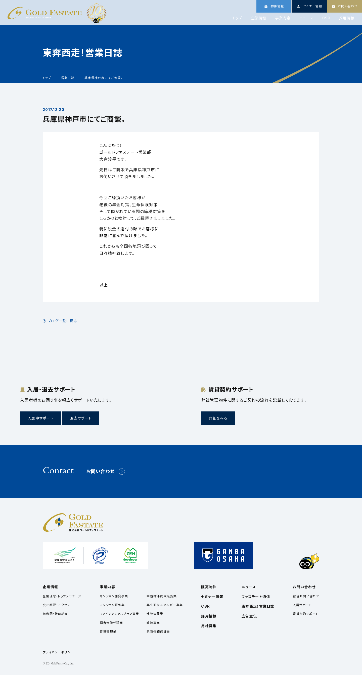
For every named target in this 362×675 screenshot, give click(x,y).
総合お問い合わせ (306, 596)
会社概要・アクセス (56, 605)
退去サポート (81, 418)
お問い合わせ (100, 471)
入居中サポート (40, 418)
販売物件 (208, 587)
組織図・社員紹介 (55, 614)
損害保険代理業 (111, 623)
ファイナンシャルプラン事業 (119, 614)
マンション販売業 (112, 605)
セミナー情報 (212, 597)
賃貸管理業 (108, 632)
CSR (326, 18)
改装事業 (153, 623)
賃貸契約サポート (306, 614)
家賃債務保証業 (158, 632)
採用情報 (346, 18)
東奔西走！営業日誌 (258, 606)
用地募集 (208, 626)
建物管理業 (155, 614)
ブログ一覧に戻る (62, 321)
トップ (237, 18)
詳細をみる (218, 418)
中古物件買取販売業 (162, 596)
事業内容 (283, 18)
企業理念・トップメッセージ (62, 596)
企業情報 (258, 18)
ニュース (306, 18)
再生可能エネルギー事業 (165, 605)
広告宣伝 (249, 616)
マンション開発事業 (114, 596)
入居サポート (302, 605)
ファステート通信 (256, 597)
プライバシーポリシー (58, 652)
